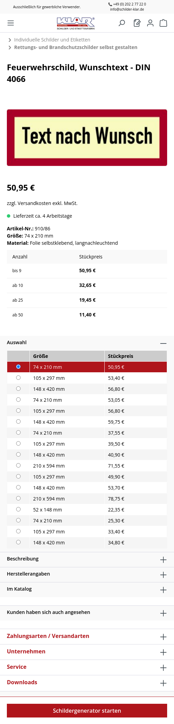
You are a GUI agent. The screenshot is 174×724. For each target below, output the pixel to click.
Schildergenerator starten (87, 710)
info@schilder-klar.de (127, 9)
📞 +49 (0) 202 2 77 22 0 (127, 4)
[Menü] (10, 22)
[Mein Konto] (150, 22)
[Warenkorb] (137, 22)
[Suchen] (121, 22)
